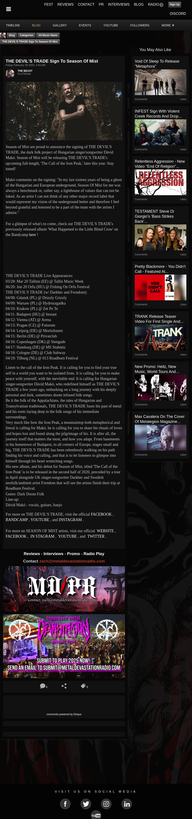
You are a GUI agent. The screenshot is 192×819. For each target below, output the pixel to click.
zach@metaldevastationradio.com (72, 561)
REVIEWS (65, 4)
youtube (110, 25)
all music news (47, 35)
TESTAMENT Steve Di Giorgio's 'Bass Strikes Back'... (154, 216)
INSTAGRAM (70, 520)
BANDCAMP (17, 520)
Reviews (32, 553)
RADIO (153, 4)
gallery (60, 25)
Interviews (54, 553)
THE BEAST (25, 70)
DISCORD (178, 13)
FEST (48, 4)
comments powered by (64, 714)
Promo (74, 553)
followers (140, 25)
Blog (12, 35)
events (85, 25)
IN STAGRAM (42, 536)
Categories (26, 35)
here (32, 235)
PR (101, 4)
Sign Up (175, 4)
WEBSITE (105, 531)
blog (36, 25)
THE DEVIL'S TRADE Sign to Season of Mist (30, 41)
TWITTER (95, 536)
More (168, 25)
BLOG (139, 4)
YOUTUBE (39, 520)
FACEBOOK (101, 514)
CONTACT (86, 4)
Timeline (13, 25)
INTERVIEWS (119, 4)
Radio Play (94, 553)
